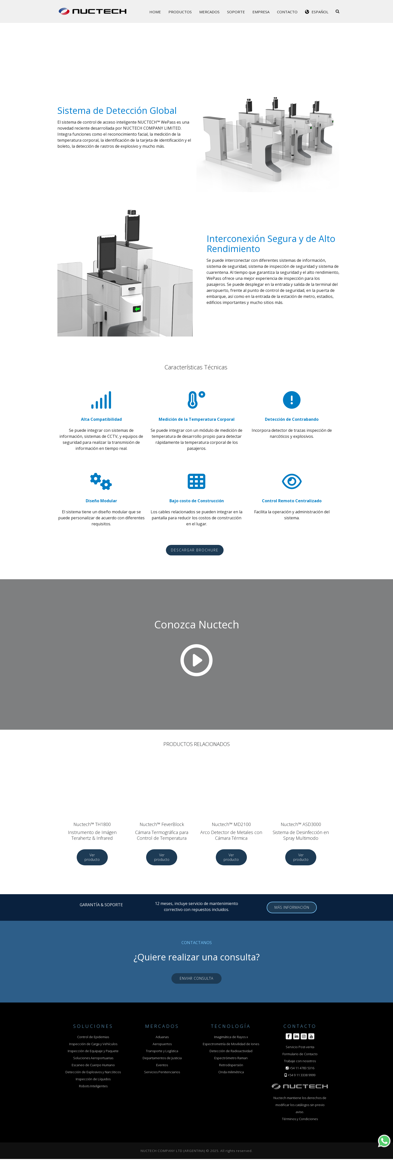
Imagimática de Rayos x (231, 1037)
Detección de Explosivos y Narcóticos (93, 1072)
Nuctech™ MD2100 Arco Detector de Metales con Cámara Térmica (231, 831)
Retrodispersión (231, 1065)
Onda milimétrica (231, 1072)
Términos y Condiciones (300, 1119)
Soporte (236, 11)
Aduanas (162, 1037)
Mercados (209, 11)
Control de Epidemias (93, 1037)
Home (155, 11)
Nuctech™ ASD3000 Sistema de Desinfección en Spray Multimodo (301, 831)
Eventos (162, 1065)
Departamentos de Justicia (162, 1058)
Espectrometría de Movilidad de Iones (231, 1044)
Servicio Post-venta (300, 1047)
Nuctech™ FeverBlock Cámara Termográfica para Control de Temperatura (161, 831)
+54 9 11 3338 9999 (301, 1075)
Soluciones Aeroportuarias (93, 1058)
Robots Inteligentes (93, 1086)
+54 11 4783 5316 (301, 1068)
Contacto (287, 11)
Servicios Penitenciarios (162, 1072)
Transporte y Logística (162, 1051)
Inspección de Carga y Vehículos (93, 1044)
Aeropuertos (162, 1044)
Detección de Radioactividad (231, 1051)
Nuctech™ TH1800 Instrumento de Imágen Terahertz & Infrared (92, 831)
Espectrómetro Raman (231, 1058)
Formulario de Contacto (300, 1054)
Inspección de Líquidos (93, 1079)
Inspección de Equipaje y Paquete (93, 1051)
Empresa (260, 11)
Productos (180, 11)
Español (320, 11)
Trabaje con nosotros (300, 1061)
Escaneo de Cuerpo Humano (93, 1065)
